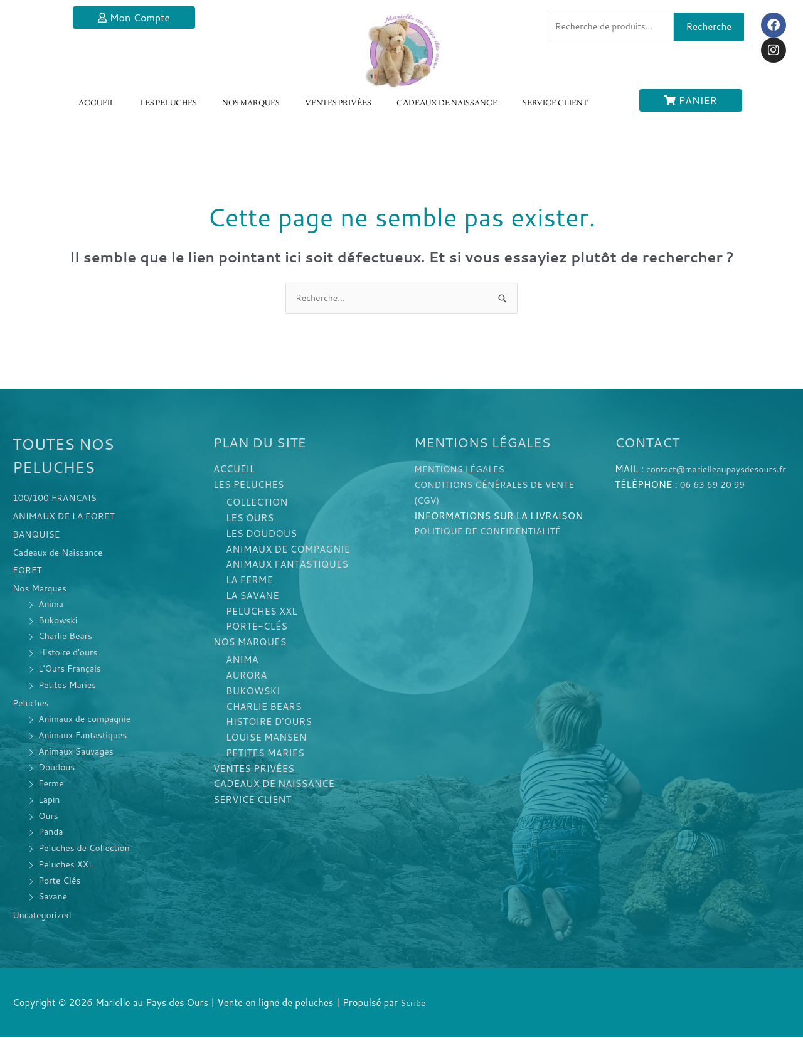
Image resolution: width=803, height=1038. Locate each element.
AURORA (246, 676)
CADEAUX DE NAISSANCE (446, 103)
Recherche (709, 27)
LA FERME (249, 581)
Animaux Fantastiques (86, 736)
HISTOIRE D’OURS (269, 723)
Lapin (49, 800)
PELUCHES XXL (261, 612)
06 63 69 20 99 (715, 501)
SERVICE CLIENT (555, 103)
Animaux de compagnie (88, 719)
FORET (28, 571)
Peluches (32, 704)
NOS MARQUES (251, 103)
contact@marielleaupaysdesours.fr (690, 485)
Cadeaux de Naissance (61, 552)
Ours (49, 816)
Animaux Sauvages (78, 751)
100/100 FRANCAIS (58, 499)
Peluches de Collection (87, 848)
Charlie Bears (67, 636)
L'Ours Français (72, 669)
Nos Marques (42, 589)
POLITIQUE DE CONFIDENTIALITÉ (493, 532)
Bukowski (59, 620)
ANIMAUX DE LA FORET (67, 517)
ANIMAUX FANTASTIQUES (287, 565)
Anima (51, 605)
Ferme (52, 784)
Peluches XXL (68, 865)
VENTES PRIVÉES (338, 103)
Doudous (58, 768)
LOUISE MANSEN (266, 738)
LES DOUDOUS (261, 534)
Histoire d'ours (70, 653)
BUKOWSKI (253, 692)
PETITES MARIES (265, 754)
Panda (51, 832)
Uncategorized (44, 916)
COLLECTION (256, 503)
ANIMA (242, 661)
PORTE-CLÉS (256, 627)
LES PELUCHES (168, 103)
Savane (54, 897)
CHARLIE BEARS (264, 707)
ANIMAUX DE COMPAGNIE (288, 550)
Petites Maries (69, 685)
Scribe (414, 1003)
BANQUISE (38, 535)
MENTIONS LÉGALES (462, 470)
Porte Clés (61, 880)
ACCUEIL (96, 103)
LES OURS (250, 519)
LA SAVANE (252, 596)
